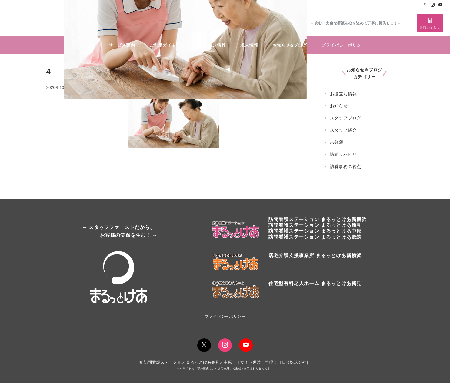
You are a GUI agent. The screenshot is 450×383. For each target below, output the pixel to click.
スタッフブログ (346, 118)
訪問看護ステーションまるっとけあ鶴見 (315, 225)
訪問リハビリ (343, 154)
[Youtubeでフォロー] (440, 5)
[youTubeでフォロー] (246, 345)
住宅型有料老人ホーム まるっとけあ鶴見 (315, 283)
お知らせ (339, 105)
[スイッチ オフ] (430, 23)
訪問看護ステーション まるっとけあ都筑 (315, 237)
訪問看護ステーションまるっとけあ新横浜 (317, 219)
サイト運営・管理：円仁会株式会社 (273, 362)
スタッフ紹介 (343, 130)
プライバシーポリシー (225, 316)
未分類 (336, 142)
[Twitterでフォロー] (425, 5)
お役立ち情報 (343, 93)
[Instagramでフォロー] (433, 5)
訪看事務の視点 (346, 166)
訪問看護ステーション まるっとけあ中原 (315, 230)
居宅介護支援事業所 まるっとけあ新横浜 (315, 255)
